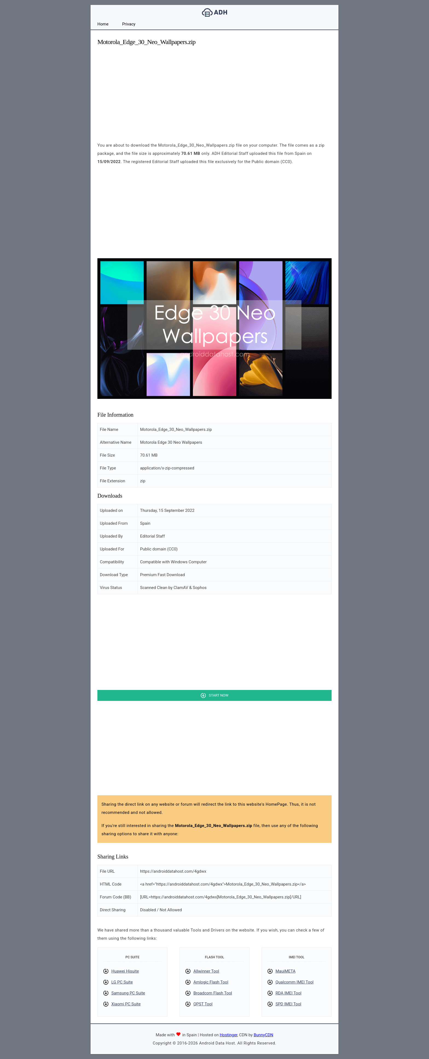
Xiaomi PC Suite (126, 1004)
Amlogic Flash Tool (210, 982)
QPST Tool (203, 1004)
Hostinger (228, 1034)
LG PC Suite (122, 982)
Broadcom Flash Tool (212, 993)
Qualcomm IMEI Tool (295, 982)
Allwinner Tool (206, 971)
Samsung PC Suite (128, 993)
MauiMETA (285, 971)
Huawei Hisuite (125, 971)
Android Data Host (214, 12)
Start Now (218, 695)
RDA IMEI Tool (289, 993)
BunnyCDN (263, 1034)
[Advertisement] (214, 89)
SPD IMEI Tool (288, 1004)
